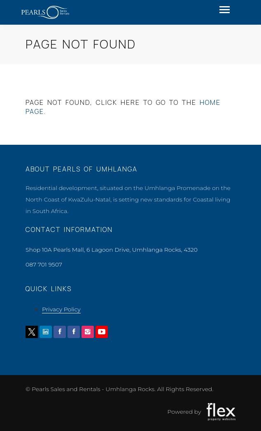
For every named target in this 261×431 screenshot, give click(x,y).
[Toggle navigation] (224, 10)
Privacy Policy (61, 309)
